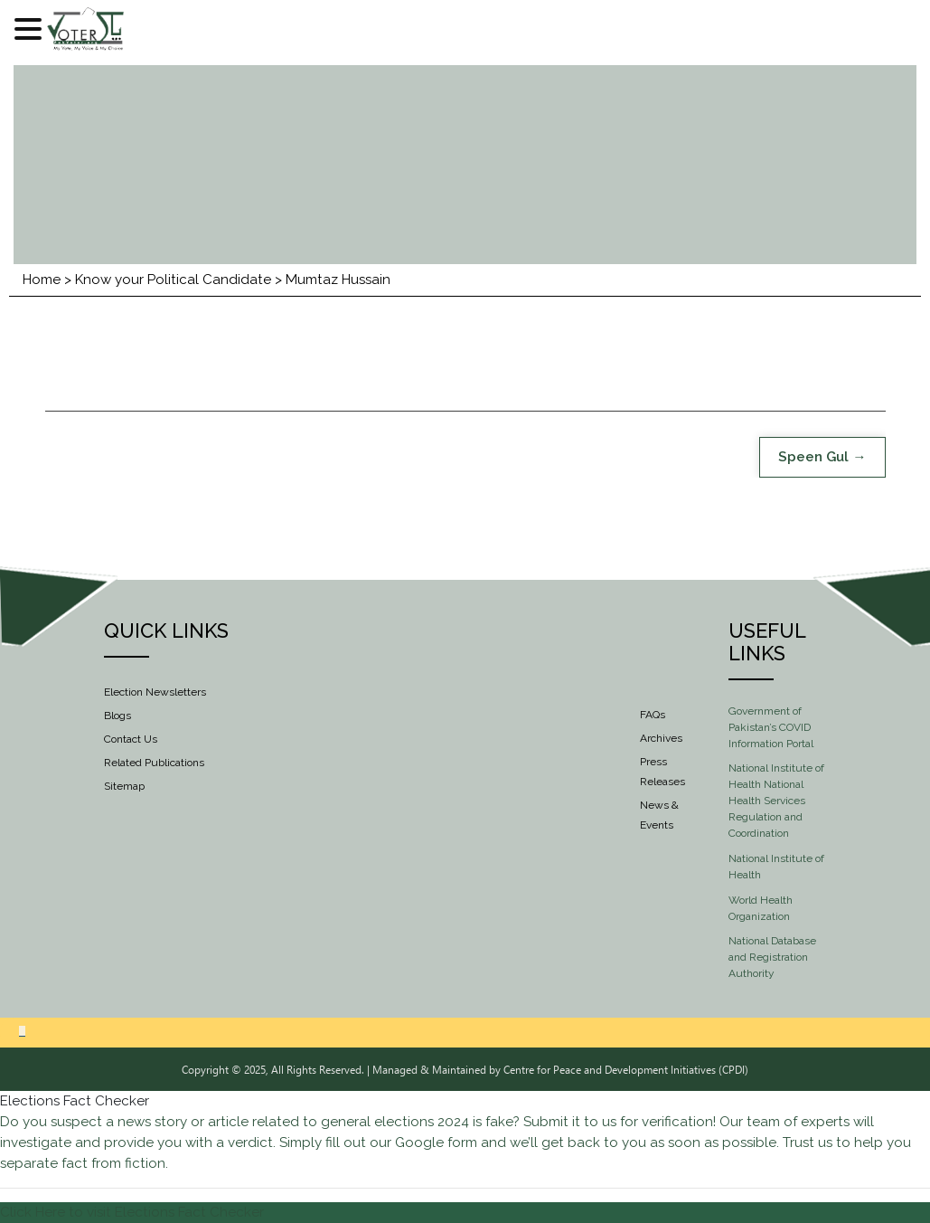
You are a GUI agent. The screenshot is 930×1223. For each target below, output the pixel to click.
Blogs (117, 715)
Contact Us (130, 739)
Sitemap (124, 786)
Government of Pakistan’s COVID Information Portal (770, 727)
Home (42, 279)
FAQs (652, 714)
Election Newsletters (155, 692)
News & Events (659, 815)
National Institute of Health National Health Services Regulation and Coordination (776, 800)
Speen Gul (813, 457)
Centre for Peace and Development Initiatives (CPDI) (625, 1069)
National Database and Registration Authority (772, 957)
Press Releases (662, 771)
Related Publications (154, 762)
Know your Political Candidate (173, 279)
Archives (661, 738)
